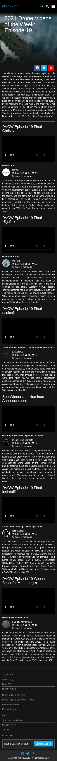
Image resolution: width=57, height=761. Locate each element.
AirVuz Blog (7, 679)
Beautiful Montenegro (22, 622)
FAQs (5, 715)
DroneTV (6, 684)
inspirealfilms (18, 531)
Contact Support (43, 744)
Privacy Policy (9, 725)
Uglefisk (16, 261)
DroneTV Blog (9, 689)
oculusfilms (17, 352)
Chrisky (15, 170)
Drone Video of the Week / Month (18, 700)
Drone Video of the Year (13, 695)
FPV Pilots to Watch (11, 704)
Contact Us (7, 735)
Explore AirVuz (9, 709)
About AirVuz (8, 674)
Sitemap (6, 729)
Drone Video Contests (22, 440)
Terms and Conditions (12, 720)
